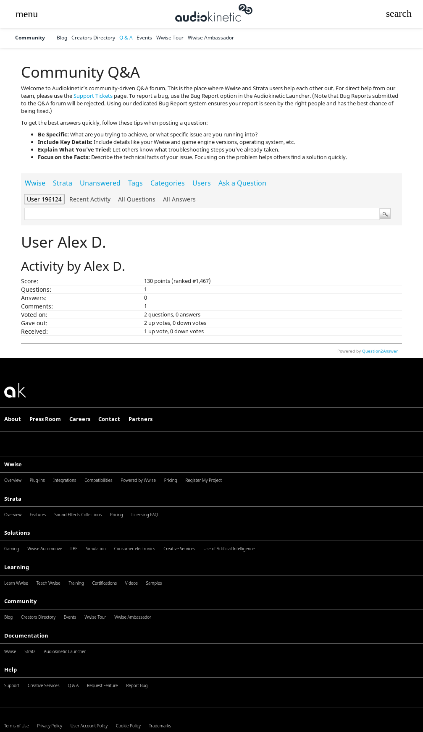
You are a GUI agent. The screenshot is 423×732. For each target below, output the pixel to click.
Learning (16, 567)
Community (30, 38)
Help (10, 669)
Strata (62, 183)
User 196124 (44, 199)
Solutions (17, 532)
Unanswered (100, 183)
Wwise (35, 183)
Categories (167, 183)
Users (201, 183)
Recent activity (89, 199)
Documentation (26, 635)
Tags (135, 183)
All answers (179, 199)
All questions (136, 199)
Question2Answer (380, 351)
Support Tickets (93, 95)
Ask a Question (242, 183)
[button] (26, 13)
